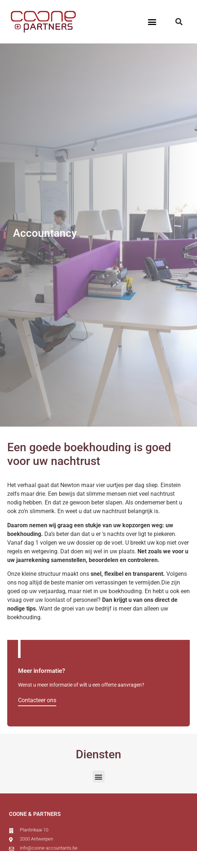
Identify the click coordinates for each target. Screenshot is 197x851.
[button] (152, 22)
